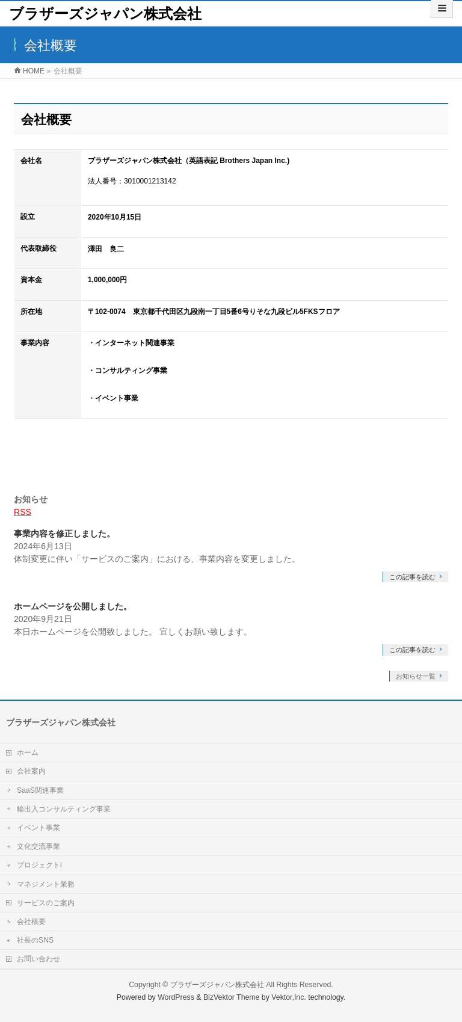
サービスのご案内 (46, 903)
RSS (22, 512)
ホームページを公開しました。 (73, 606)
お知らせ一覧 (416, 676)
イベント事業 (38, 827)
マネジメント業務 (46, 884)
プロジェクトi (39, 865)
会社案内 (31, 771)
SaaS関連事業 (40, 790)
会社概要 (31, 921)
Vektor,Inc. (288, 997)
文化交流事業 (38, 846)
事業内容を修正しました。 (64, 533)
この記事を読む (412, 576)
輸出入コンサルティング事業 (64, 809)
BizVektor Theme (231, 997)
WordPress (176, 997)
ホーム (27, 752)
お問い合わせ (38, 959)
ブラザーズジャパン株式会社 (105, 13)
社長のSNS (35, 940)
